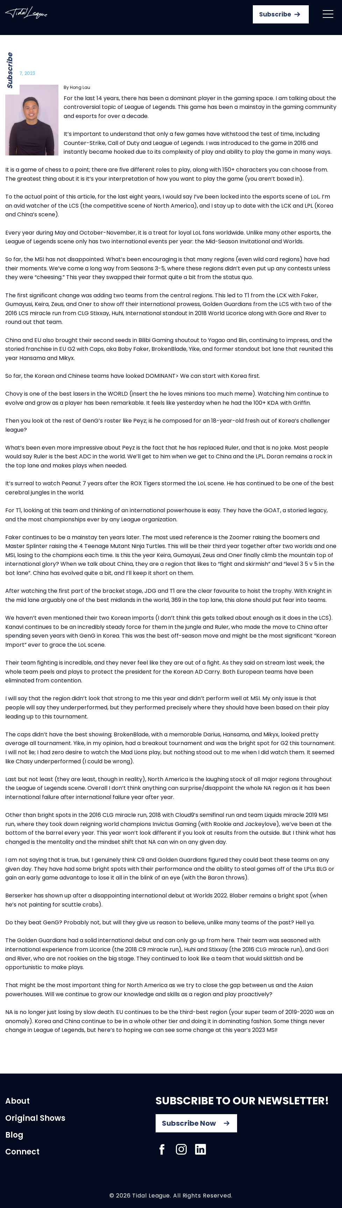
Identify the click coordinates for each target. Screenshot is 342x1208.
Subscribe (10, 71)
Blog (14, 1135)
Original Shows (35, 1118)
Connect (22, 1151)
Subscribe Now (189, 1123)
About (17, 1101)
